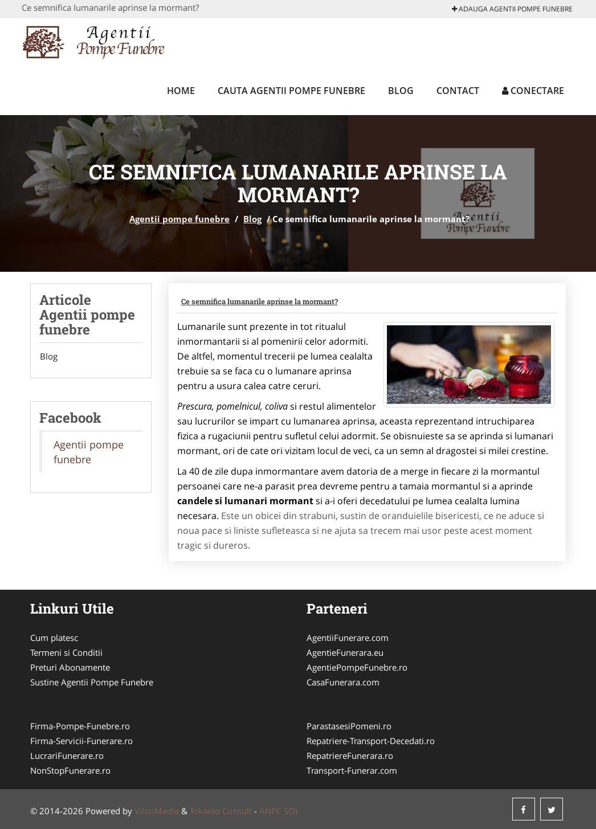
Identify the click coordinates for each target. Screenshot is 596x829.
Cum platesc (54, 637)
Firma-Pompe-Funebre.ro (80, 726)
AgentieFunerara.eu (345, 652)
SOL (292, 810)
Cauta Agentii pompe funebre (291, 90)
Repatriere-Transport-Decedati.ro (371, 740)
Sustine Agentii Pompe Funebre (91, 682)
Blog (401, 90)
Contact (457, 90)
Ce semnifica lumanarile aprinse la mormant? (259, 301)
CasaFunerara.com (343, 682)
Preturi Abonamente (70, 667)
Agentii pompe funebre (179, 218)
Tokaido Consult (221, 810)
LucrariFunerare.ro (67, 755)
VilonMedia (156, 810)
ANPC (270, 810)
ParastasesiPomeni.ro (349, 726)
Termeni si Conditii (66, 652)
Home (181, 90)
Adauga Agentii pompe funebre (512, 9)
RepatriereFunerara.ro (350, 755)
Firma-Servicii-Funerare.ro (81, 740)
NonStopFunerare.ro (70, 770)
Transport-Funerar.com (352, 770)
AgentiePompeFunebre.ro (357, 667)
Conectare (533, 90)
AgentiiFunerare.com (348, 637)
